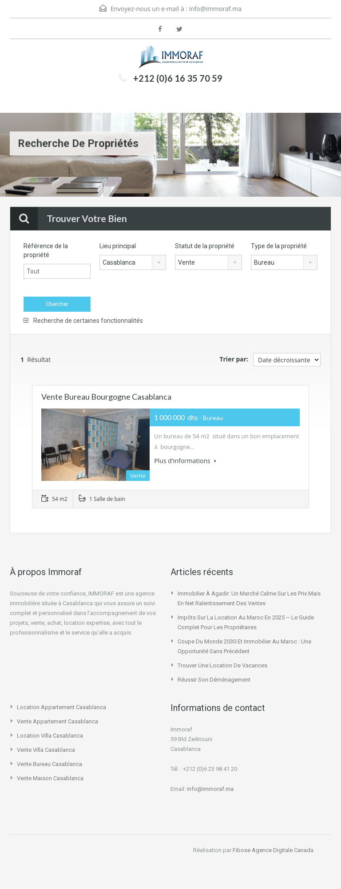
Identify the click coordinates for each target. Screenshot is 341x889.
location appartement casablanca (61, 707)
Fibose (241, 850)
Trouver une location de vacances (222, 665)
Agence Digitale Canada (282, 850)
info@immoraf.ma (215, 8)
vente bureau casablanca (49, 764)
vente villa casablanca (46, 749)
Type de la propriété (279, 246)
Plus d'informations (185, 460)
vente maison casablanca (50, 778)
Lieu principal (117, 246)
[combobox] (133, 262)
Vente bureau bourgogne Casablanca (106, 396)
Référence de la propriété (46, 250)
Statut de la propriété (204, 246)
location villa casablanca (50, 735)
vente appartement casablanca (57, 721)
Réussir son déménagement (214, 679)
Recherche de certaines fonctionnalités (83, 320)
